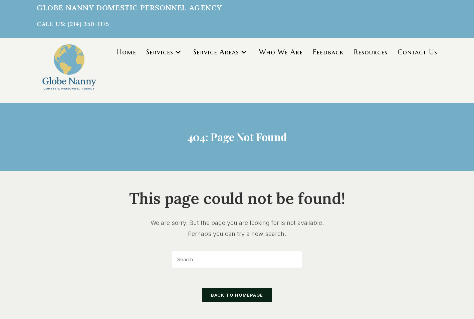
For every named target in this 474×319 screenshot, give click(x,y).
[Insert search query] (237, 259)
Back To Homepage (237, 295)
